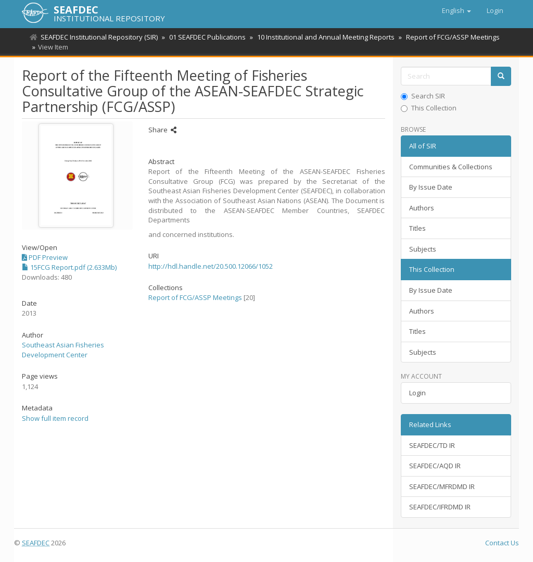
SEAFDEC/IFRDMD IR (440, 506)
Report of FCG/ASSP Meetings (448, 37)
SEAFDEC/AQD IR (435, 465)
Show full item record (55, 418)
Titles (417, 228)
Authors (421, 208)
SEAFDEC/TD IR (432, 445)
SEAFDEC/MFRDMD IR (442, 486)
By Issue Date (430, 187)
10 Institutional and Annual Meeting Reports (322, 37)
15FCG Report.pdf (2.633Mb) (69, 267)
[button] (456, 10)
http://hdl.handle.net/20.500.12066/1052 (210, 266)
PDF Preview (45, 257)
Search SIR (423, 96)
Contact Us (502, 542)
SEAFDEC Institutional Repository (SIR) (99, 37)
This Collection (428, 108)
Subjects (422, 249)
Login (417, 392)
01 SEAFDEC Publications (206, 37)
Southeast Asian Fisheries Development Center (63, 349)
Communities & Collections (450, 166)
